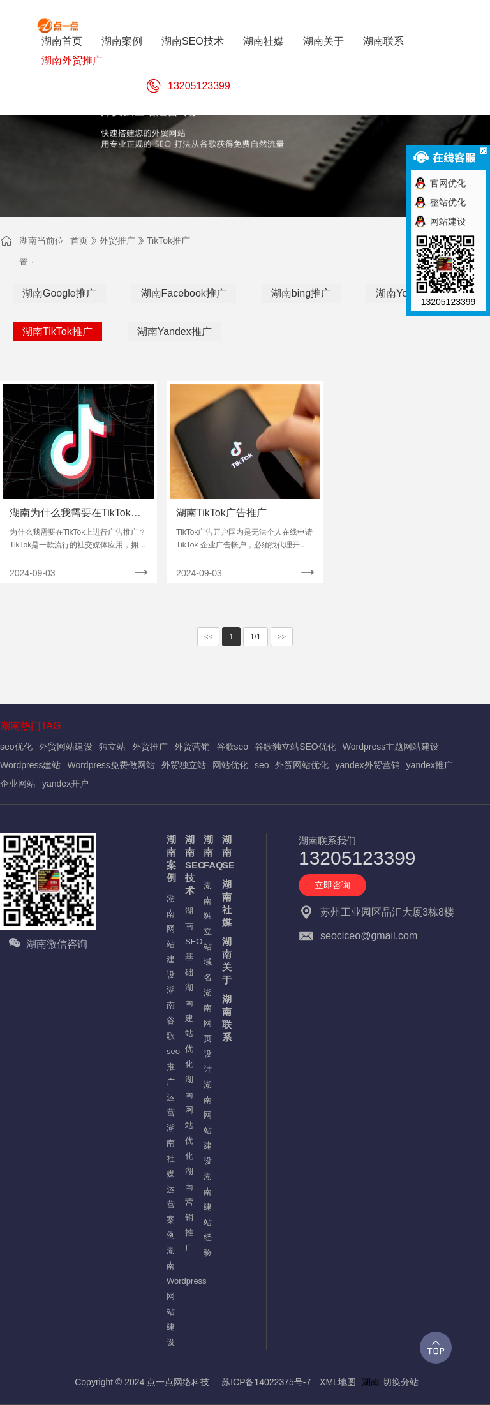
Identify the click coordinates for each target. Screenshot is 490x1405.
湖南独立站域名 (206, 931)
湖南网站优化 (188, 1117)
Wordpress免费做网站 (110, 765)
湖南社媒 (225, 903)
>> (282, 636)
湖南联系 (225, 1018)
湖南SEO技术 (188, 865)
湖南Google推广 (59, 293)
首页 (79, 240)
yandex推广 (429, 765)
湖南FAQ (206, 852)
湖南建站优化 (188, 1026)
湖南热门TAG (30, 725)
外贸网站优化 (302, 765)
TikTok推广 (168, 240)
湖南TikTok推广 (57, 331)
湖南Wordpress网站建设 (169, 1296)
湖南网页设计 (206, 1031)
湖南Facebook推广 (183, 293)
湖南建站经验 (206, 1214)
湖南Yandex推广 (174, 331)
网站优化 (230, 765)
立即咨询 (332, 885)
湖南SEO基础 (188, 941)
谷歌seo (232, 746)
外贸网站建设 (66, 746)
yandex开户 (65, 783)
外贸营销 (192, 746)
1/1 (255, 636)
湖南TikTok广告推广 (221, 512)
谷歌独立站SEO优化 (295, 746)
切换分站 (401, 1382)
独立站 (112, 746)
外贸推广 (117, 240)
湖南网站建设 (169, 936)
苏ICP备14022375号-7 (266, 1382)
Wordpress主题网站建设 (391, 746)
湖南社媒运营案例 (169, 1181)
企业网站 (18, 783)
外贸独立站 (183, 765)
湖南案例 (169, 858)
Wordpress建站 (30, 765)
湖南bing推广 (301, 293)
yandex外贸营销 (367, 765)
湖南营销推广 (188, 1209)
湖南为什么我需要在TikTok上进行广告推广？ (75, 514)
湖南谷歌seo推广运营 (169, 1051)
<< (208, 636)
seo (262, 765)
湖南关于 (225, 960)
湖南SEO (225, 852)
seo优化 (16, 746)
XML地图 (338, 1382)
